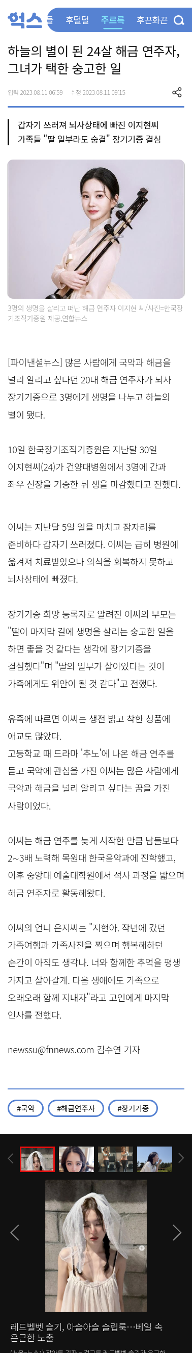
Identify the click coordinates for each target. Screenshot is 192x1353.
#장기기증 (133, 1108)
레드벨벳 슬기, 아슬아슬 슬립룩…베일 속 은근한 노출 (86, 1332)
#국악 (26, 1108)
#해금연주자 (76, 1108)
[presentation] (11, 1158)
